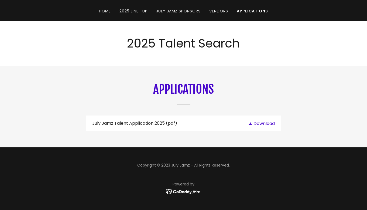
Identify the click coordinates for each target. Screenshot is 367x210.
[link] (183, 123)
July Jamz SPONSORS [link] (178, 11)
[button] (261, 123)
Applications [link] (252, 11)
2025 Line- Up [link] (133, 11)
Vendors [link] (218, 11)
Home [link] (105, 11)
